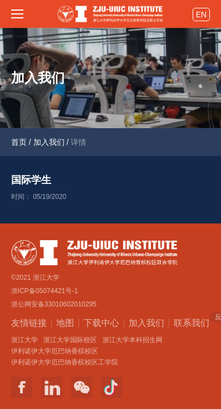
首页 (19, 142)
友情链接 (29, 323)
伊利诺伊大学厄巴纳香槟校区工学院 (64, 362)
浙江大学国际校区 (70, 340)
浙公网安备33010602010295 (53, 304)
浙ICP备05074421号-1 (44, 291)
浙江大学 (24, 340)
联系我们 (191, 322)
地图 (65, 323)
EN (201, 14)
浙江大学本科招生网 (132, 340)
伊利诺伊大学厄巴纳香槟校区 (54, 351)
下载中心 (101, 323)
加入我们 (49, 142)
